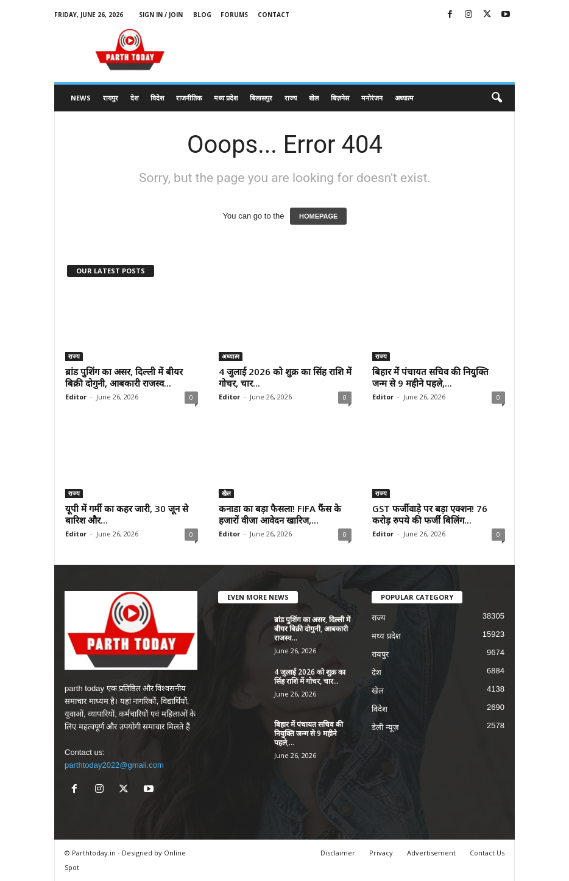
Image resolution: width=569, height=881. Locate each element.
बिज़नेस (340, 97)
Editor (76, 396)
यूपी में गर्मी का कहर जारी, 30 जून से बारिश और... (126, 514)
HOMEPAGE (318, 216)
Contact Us (487, 852)
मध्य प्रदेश (226, 97)
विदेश (157, 97)
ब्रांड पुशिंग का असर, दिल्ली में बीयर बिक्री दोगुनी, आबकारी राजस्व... (124, 377)
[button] (496, 98)
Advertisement (431, 852)
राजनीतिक (189, 97)
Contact (273, 14)
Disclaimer (337, 852)
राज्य (290, 97)
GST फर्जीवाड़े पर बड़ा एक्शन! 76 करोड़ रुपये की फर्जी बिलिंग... (429, 514)
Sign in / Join (161, 14)
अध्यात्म (404, 97)
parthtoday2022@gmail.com (114, 765)
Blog (202, 14)
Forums (234, 14)
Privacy (381, 852)
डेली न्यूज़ (385, 727)
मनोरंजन (372, 97)
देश (134, 97)
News (81, 97)
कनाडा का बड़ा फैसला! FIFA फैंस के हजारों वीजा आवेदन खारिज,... (280, 514)
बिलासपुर (261, 97)
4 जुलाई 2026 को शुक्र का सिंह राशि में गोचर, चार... (285, 377)
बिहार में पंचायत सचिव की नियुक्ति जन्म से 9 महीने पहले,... (430, 377)
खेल (314, 97)
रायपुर (110, 97)
